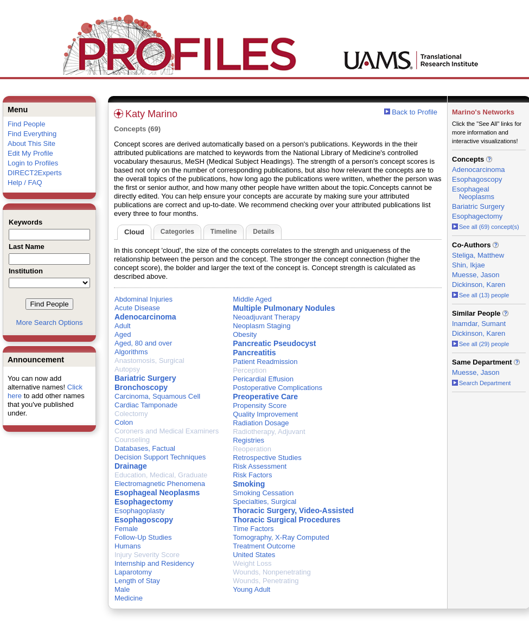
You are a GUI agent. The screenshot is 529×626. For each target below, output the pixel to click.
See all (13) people (480, 295)
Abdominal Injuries (143, 299)
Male (122, 589)
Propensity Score (259, 405)
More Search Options (49, 322)
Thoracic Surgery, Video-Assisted (293, 510)
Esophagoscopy (143, 519)
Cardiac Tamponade (145, 405)
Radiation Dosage (261, 423)
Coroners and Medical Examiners (166, 431)
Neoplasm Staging (261, 326)
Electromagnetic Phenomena (159, 484)
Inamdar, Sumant (479, 324)
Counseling (132, 440)
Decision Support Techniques (160, 457)
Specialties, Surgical (264, 501)
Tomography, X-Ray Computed (281, 537)
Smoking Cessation (263, 493)
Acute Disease (137, 308)
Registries (248, 440)
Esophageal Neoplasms (157, 492)
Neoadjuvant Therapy (266, 317)
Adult (122, 326)
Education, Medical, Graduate (160, 475)
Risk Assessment (259, 466)
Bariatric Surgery (145, 378)
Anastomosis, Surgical (149, 360)
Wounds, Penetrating (265, 581)
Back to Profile (414, 112)
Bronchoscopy (141, 387)
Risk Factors (252, 475)
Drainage (130, 466)
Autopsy (127, 369)
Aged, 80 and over (143, 343)
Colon (123, 422)
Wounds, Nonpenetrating (272, 572)
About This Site (31, 143)
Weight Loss (252, 563)
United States (254, 555)
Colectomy (131, 414)
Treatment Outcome (264, 546)
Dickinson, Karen (478, 284)
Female (126, 529)
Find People (26, 124)
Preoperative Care (265, 396)
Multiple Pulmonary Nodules (284, 308)
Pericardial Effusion (263, 379)
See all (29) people (480, 344)
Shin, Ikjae (468, 265)
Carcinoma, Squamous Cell (157, 396)
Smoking (249, 484)
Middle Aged (252, 299)
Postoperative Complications (277, 388)
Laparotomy (133, 572)
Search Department (481, 383)
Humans (127, 546)
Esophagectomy (143, 501)
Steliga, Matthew (478, 255)
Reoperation (252, 449)
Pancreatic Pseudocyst (274, 343)
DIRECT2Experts (35, 173)
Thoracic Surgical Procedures (286, 519)
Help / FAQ (25, 182)
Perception (249, 370)
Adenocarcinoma (145, 316)
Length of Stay (137, 581)
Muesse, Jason (475, 275)
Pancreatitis (254, 352)
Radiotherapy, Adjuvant (269, 431)
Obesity (245, 334)
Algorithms (131, 352)
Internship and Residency (154, 563)
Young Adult (251, 589)
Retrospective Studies (267, 457)
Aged (122, 334)
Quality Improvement (265, 414)
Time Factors (253, 529)
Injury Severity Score (147, 555)
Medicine (128, 598)
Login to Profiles (33, 163)
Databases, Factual (144, 448)
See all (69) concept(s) (485, 226)
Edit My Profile (30, 153)
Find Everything (32, 134)
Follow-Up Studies (143, 537)
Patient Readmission (265, 361)
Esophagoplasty (139, 511)
